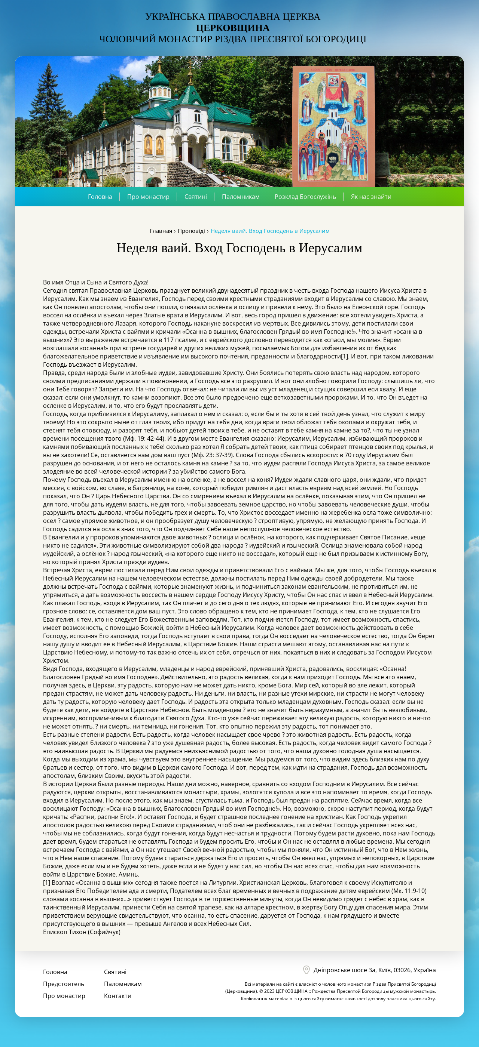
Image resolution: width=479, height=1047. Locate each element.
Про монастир (148, 197)
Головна (100, 197)
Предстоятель (63, 984)
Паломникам (241, 197)
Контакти (117, 996)
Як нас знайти (371, 197)
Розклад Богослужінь (305, 197)
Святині (195, 197)
